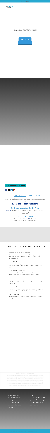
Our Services (25, 39)
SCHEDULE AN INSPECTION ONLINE (15, 185)
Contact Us (32, 395)
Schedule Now (25, 43)
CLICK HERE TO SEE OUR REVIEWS (25, 204)
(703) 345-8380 (25, 1)
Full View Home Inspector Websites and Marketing (28, 431)
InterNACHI (8, 210)
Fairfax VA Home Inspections (25, 373)
